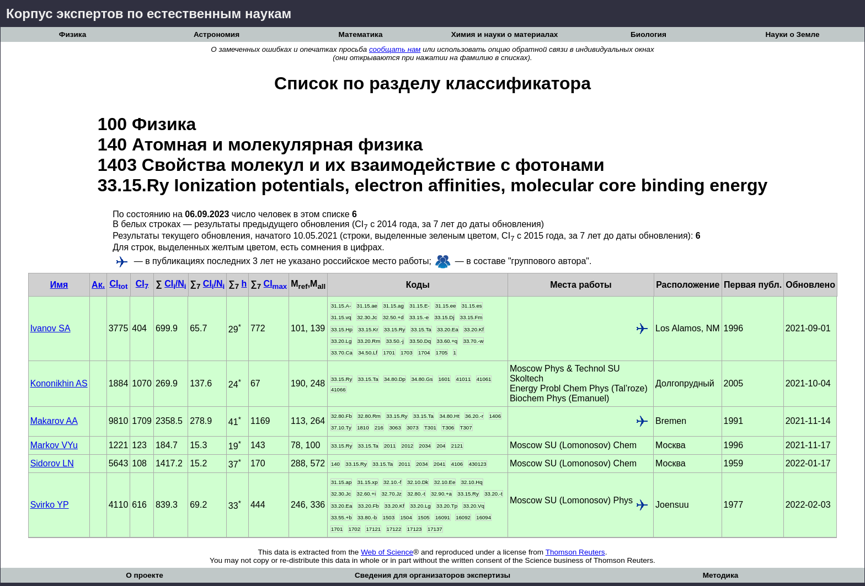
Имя (59, 284)
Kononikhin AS (59, 383)
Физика (72, 34)
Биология (648, 34)
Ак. (98, 284)
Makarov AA (54, 421)
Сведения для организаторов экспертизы (432, 575)
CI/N (175, 283)
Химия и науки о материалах (504, 34)
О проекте (144, 575)
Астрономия (216, 34)
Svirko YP (49, 504)
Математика (361, 34)
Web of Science (387, 552)
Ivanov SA (50, 328)
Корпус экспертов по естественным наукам (148, 13)
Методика (721, 575)
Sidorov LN (52, 463)
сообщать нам (395, 49)
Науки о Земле (793, 34)
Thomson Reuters (575, 552)
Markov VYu (54, 445)
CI (118, 283)
